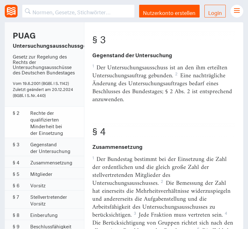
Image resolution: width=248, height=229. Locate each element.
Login (215, 12)
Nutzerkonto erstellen (169, 12)
